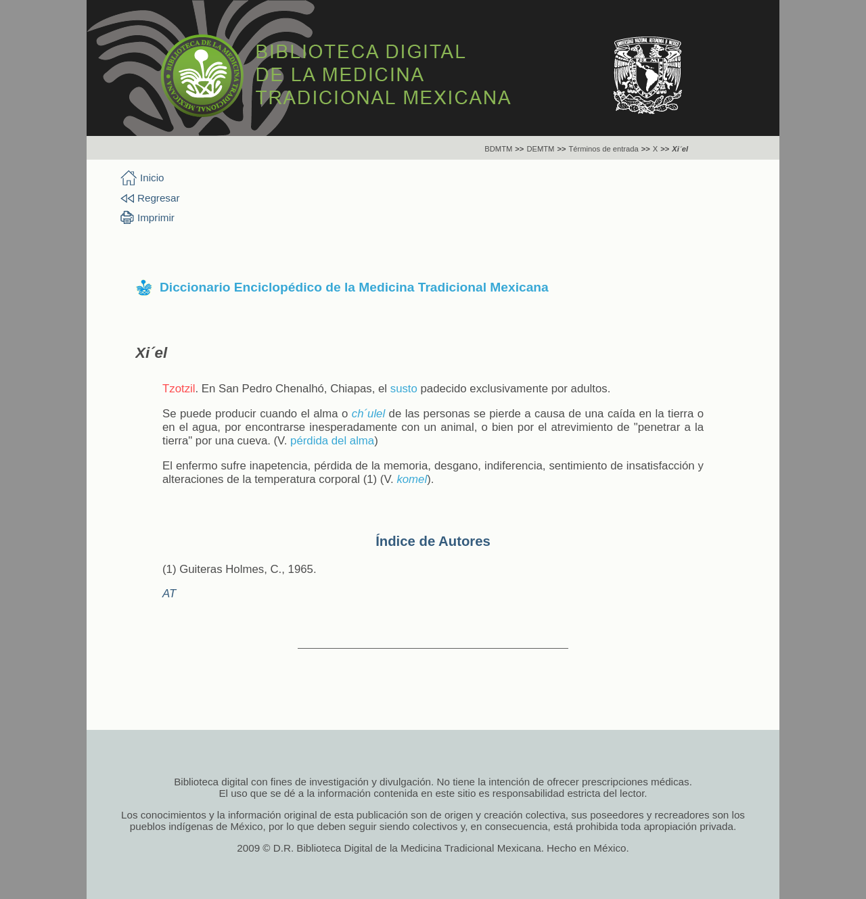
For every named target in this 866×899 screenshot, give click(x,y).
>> (519, 149)
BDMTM (498, 149)
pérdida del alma (332, 440)
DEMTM (540, 149)
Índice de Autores (433, 541)
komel (411, 479)
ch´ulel (368, 413)
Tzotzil (178, 388)
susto (403, 388)
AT (169, 593)
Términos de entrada (604, 149)
